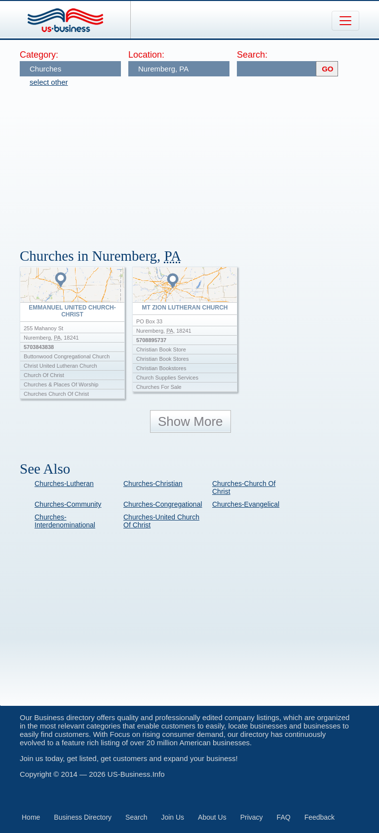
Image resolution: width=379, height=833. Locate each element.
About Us (212, 817)
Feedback (319, 817)
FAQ (284, 817)
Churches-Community (68, 504)
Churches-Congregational (162, 504)
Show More (190, 421)
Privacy (251, 817)
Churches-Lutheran (64, 483)
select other (49, 82)
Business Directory (83, 817)
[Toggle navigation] (345, 21)
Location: (146, 55)
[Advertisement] (199, 163)
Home (31, 817)
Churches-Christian (153, 483)
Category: (39, 55)
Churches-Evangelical (245, 504)
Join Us (172, 817)
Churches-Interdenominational (65, 521)
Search (136, 817)
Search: (252, 55)
